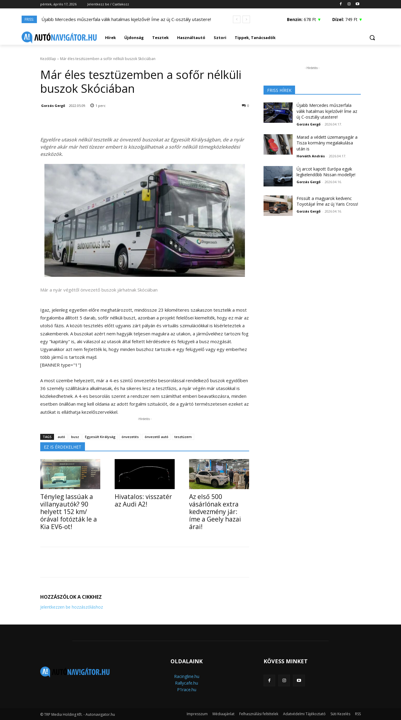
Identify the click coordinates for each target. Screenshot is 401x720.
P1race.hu (186, 689)
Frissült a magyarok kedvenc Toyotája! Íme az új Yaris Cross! (327, 201)
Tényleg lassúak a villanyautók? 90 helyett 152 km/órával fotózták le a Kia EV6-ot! (68, 511)
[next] (246, 19)
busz (75, 436)
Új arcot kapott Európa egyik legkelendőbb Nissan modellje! (326, 172)
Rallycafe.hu (186, 683)
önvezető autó (156, 436)
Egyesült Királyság (100, 436)
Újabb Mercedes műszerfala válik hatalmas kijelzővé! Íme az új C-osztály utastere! (126, 19)
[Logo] (59, 38)
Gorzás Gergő (53, 105)
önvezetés (130, 436)
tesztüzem (183, 436)
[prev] (236, 19)
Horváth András (311, 156)
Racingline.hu (186, 676)
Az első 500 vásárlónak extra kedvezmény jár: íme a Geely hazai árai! (215, 511)
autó (61, 436)
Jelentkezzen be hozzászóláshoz (71, 607)
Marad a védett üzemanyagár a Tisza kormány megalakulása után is (327, 143)
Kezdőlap (48, 58)
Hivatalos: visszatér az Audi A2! (143, 500)
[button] (372, 37)
